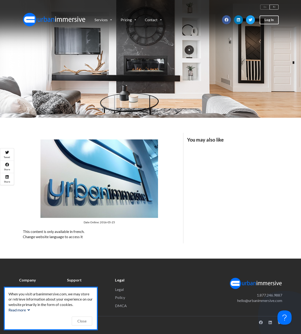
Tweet (7, 155)
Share (7, 167)
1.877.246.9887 (269, 295)
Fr (274, 7)
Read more (19, 310)
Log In (269, 20)
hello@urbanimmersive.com (259, 300)
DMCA (121, 305)
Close (82, 321)
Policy (120, 297)
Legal (119, 289)
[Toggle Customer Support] (284, 317)
